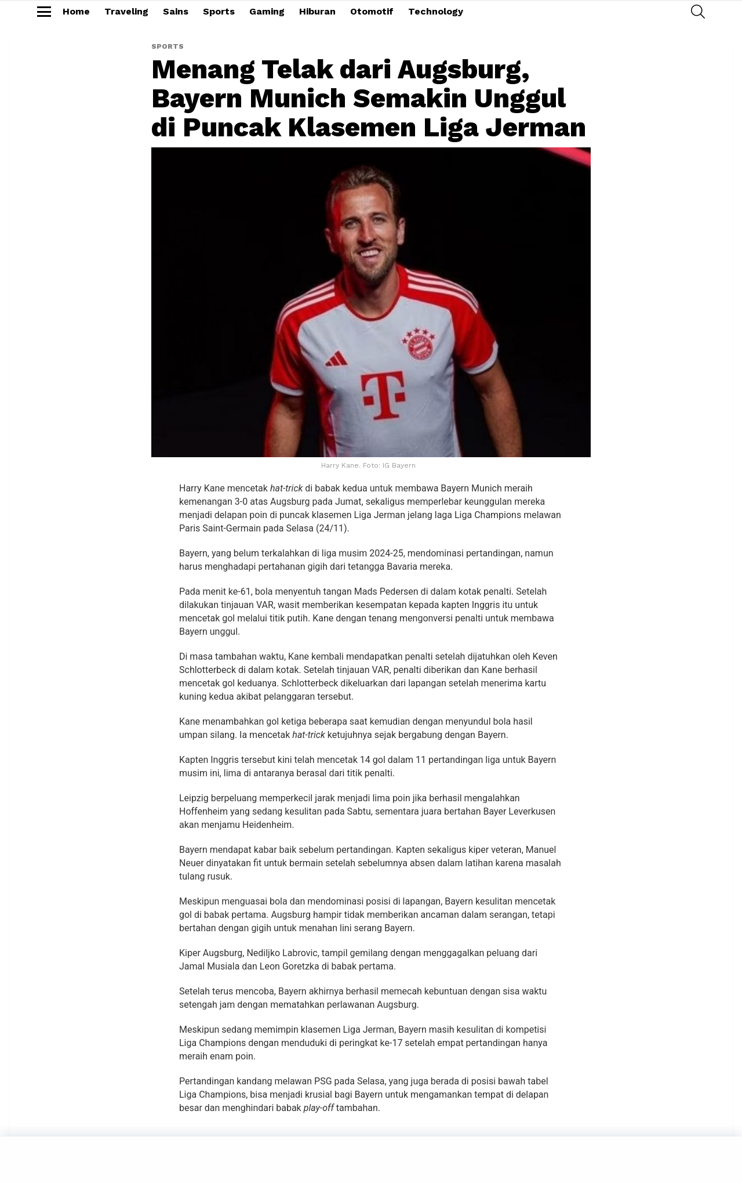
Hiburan (317, 11)
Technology (435, 11)
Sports (219, 11)
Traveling (126, 11)
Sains (175, 11)
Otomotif (372, 11)
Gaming (267, 11)
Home (76, 11)
